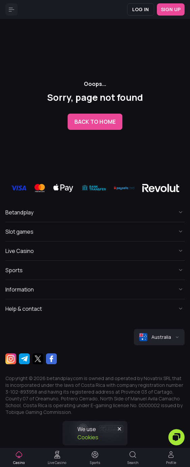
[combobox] (159, 337)
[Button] (11, 9)
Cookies (87, 437)
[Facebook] (51, 358)
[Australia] (159, 337)
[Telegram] (24, 358)
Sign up (171, 9)
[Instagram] (10, 358)
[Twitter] (37, 358)
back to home (95, 121)
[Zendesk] (176, 437)
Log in (140, 9)
